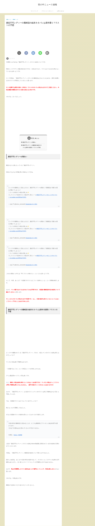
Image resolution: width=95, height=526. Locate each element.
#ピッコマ (50, 195)
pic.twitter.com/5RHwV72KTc (18, 197)
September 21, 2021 (31, 204)
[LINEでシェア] (40, 53)
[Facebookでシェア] (26, 53)
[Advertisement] (33, 117)
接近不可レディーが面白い (29, 142)
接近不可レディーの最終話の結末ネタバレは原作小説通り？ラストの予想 (32, 146)
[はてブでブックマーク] (33, 53)
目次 (32, 138)
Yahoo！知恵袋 (18, 435)
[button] (47, 53)
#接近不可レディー (41, 195)
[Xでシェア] (19, 53)
